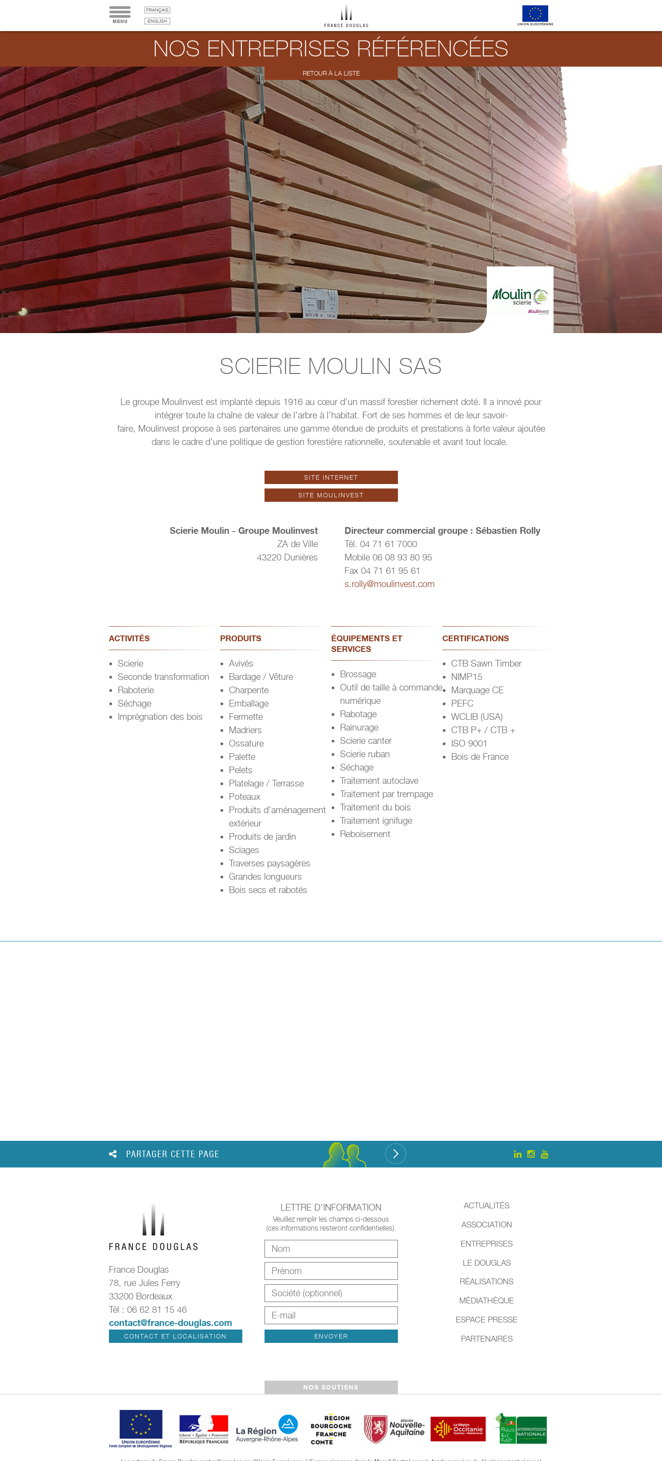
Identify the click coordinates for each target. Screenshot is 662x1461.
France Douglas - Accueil (353, 15)
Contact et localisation (175, 1336)
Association (486, 1224)
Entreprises (487, 1243)
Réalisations (487, 1281)
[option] (331, 200)
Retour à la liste (331, 73)
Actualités (487, 1205)
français (157, 10)
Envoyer (331, 1336)
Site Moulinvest (331, 495)
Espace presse (487, 1319)
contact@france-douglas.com (170, 1322)
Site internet (331, 477)
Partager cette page (164, 1154)
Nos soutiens (330, 1387)
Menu (120, 15)
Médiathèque (486, 1300)
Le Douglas (487, 1262)
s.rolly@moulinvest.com (390, 584)
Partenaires (487, 1338)
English (157, 21)
